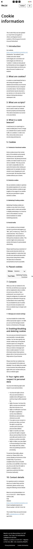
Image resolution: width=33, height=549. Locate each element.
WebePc (25, 542)
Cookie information (23, 545)
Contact (22, 6)
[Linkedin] (19, 2)
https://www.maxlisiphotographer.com (17, 52)
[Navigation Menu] (30, 5)
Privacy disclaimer (10, 545)
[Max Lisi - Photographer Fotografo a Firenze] (4, 6)
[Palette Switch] (2, 1)
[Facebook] (17, 2)
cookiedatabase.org (14, 514)
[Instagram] (14, 2)
